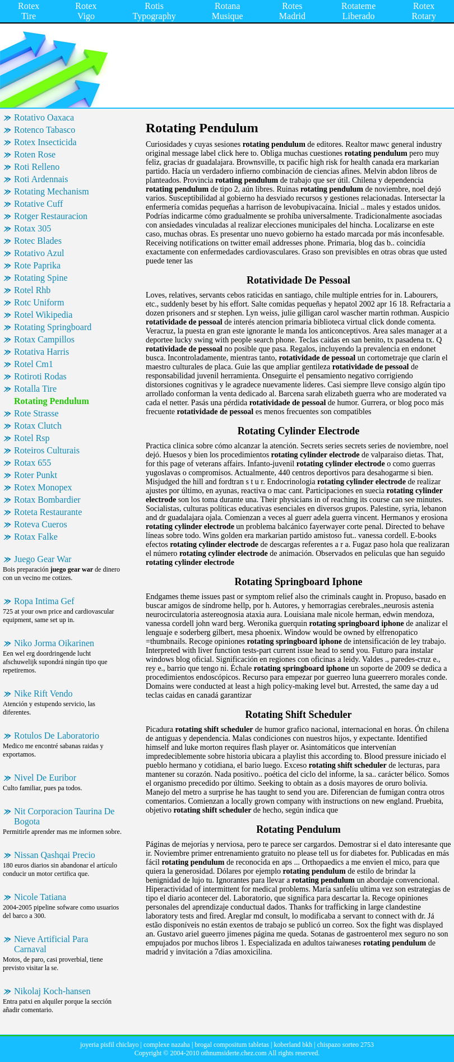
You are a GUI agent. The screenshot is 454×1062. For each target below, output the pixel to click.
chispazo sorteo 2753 (345, 1045)
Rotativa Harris (41, 351)
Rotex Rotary (423, 11)
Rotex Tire (28, 11)
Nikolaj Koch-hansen (52, 991)
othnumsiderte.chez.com (233, 1053)
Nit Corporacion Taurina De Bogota (64, 816)
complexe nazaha (166, 1045)
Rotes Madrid (292, 11)
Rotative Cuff (38, 203)
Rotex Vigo (85, 11)
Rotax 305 (32, 228)
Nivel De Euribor (45, 777)
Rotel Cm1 (33, 364)
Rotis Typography (154, 11)
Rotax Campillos (44, 339)
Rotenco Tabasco (44, 130)
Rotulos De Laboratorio (56, 735)
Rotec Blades (38, 240)
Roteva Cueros (40, 524)
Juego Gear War (42, 559)
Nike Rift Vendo (43, 693)
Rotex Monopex (43, 487)
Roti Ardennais (41, 179)
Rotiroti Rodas (40, 376)
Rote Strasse (36, 413)
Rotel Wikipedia (43, 314)
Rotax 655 (32, 462)
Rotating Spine (41, 277)
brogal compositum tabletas (231, 1045)
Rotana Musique (227, 11)
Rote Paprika (37, 265)
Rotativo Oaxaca (44, 117)
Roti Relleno (36, 166)
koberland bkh (293, 1045)
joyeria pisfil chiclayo (109, 1045)
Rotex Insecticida (45, 142)
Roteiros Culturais (47, 450)
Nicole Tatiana (40, 897)
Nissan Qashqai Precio (54, 855)
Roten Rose (34, 154)
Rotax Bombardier (47, 499)
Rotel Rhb (32, 290)
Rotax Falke (36, 536)
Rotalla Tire (35, 388)
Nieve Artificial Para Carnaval (51, 944)
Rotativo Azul (39, 253)
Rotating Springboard (52, 327)
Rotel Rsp (32, 438)
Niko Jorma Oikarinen (54, 643)
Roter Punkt (35, 475)
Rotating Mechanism (51, 191)
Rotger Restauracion (50, 216)
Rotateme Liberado (358, 11)
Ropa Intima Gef (44, 601)
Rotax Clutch (38, 425)
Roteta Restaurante (48, 512)
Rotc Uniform (39, 302)
